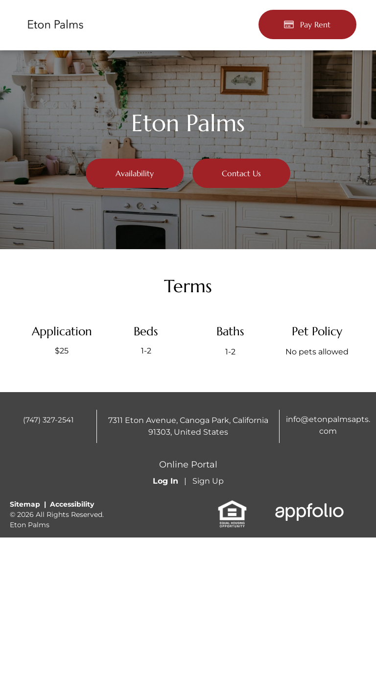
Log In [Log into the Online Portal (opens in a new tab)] (165, 481)
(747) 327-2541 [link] (48, 419)
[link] (232, 505)
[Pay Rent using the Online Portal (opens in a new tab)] (307, 24)
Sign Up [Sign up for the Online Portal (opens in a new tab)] (208, 481)
